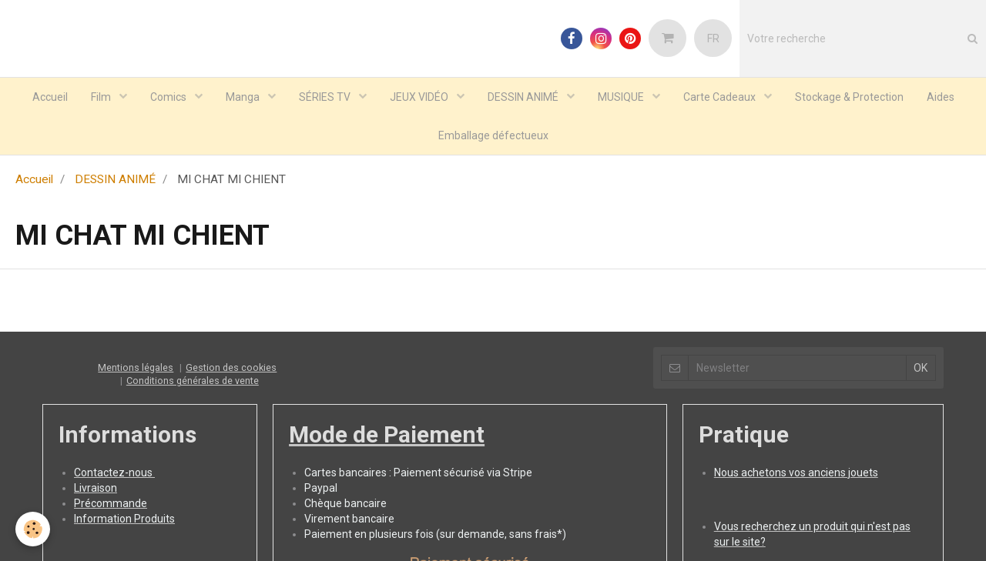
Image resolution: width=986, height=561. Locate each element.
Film (102, 97)
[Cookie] (32, 529)
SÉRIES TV (326, 97)
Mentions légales (135, 367)
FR (713, 38)
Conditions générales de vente (192, 380)
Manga (244, 97)
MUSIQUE (622, 97)
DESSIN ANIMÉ (524, 97)
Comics (169, 97)
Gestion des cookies (231, 367)
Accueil (50, 97)
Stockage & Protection (849, 97)
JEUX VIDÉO (420, 97)
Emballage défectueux (493, 135)
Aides (940, 97)
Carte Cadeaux (720, 97)
